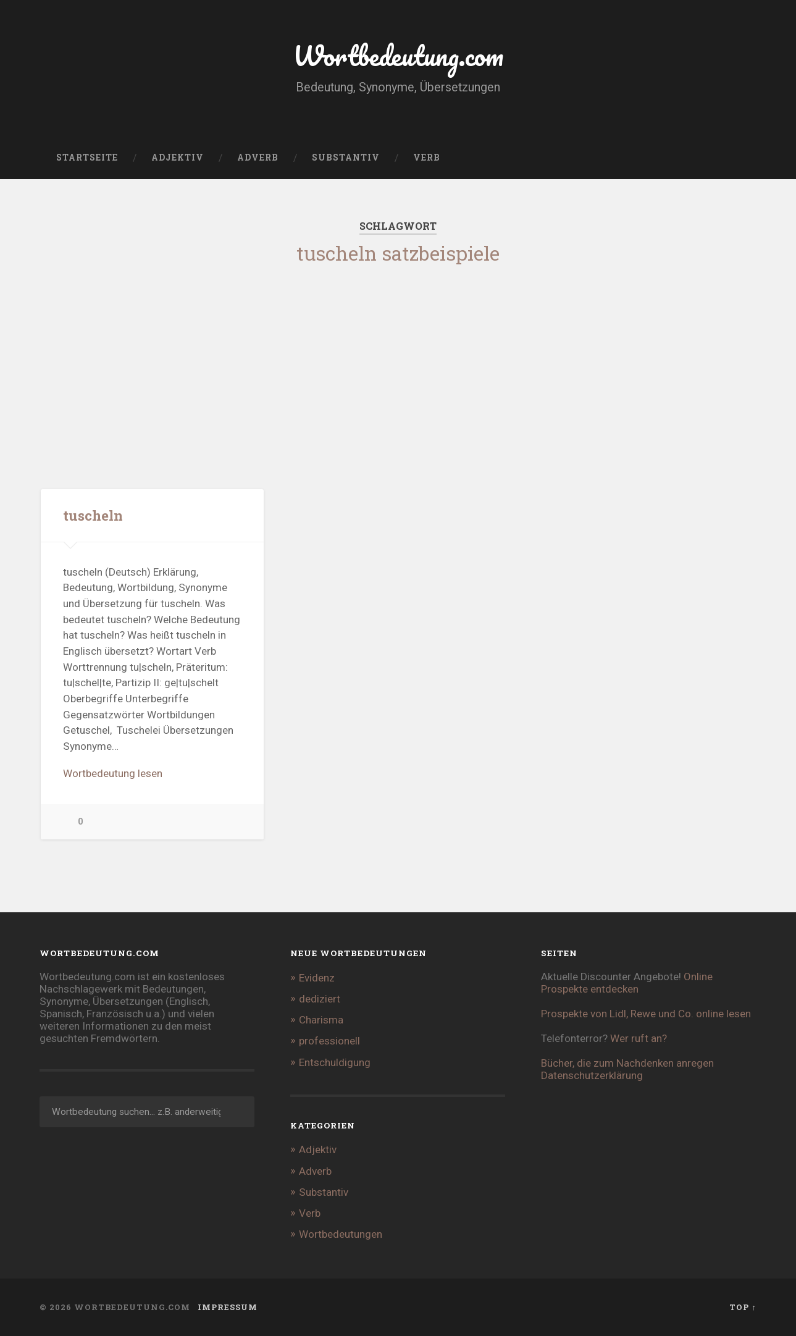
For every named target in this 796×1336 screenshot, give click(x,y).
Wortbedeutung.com (398, 55)
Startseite (87, 157)
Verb (426, 157)
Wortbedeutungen (340, 1234)
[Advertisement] (398, 362)
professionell (329, 1041)
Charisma (321, 1020)
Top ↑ (742, 1307)
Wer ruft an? (638, 1038)
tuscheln (93, 515)
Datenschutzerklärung (592, 1075)
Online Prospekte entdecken (627, 982)
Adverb (258, 157)
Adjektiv (177, 157)
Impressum (228, 1307)
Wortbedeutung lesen (112, 773)
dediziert (319, 999)
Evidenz (317, 978)
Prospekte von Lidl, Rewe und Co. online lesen (646, 1013)
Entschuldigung (335, 1062)
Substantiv (346, 157)
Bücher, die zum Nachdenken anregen (627, 1063)
